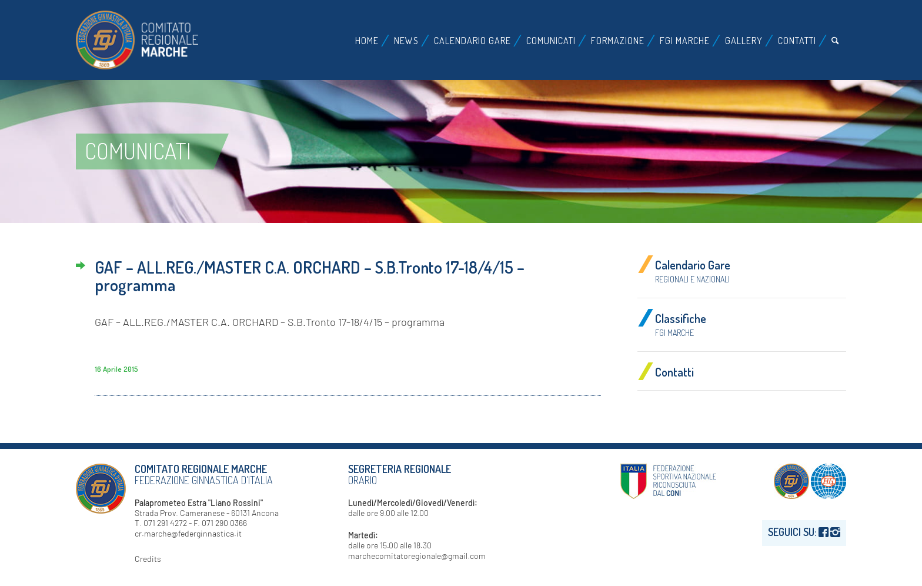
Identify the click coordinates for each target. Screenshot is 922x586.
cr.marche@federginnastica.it (188, 533)
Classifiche (680, 324)
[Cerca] (835, 41)
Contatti (674, 371)
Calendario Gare (692, 270)
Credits (148, 559)
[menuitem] (367, 41)
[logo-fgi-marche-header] (137, 40)
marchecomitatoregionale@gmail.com (417, 556)
